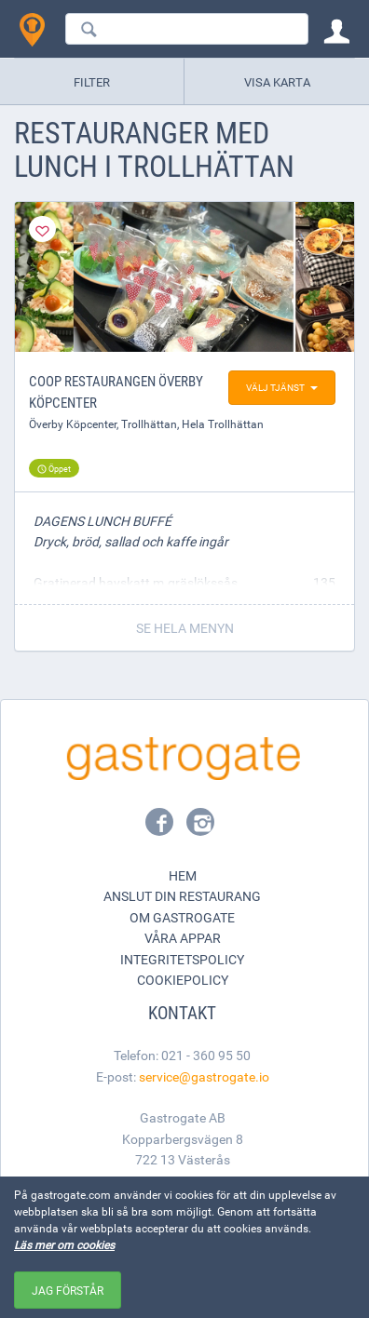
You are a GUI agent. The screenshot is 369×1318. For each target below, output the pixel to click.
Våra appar (182, 938)
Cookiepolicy (182, 979)
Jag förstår (67, 1290)
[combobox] (186, 29)
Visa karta (277, 82)
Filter (92, 82)
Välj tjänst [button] (282, 387)
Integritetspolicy (182, 959)
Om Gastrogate (182, 917)
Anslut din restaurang (182, 896)
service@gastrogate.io (204, 1076)
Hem (183, 875)
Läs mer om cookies (64, 1244)
